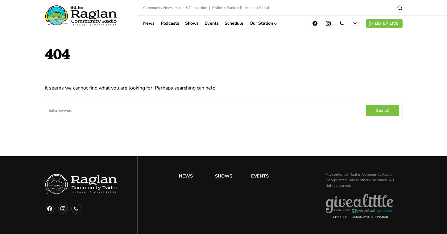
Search (382, 110)
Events (260, 176)
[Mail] (355, 23)
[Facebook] (315, 23)
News (186, 176)
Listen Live (383, 24)
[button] (400, 7)
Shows (223, 176)
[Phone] (341, 23)
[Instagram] (328, 23)
